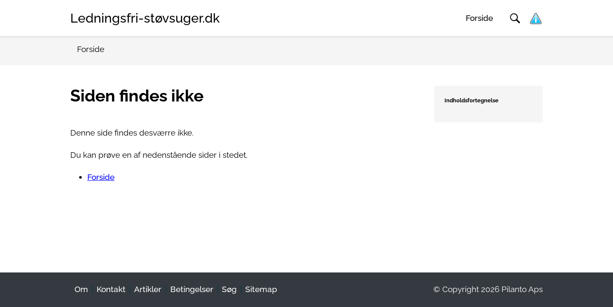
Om (81, 289)
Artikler (147, 289)
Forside (479, 18)
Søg (229, 289)
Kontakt (111, 289)
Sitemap (261, 289)
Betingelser (191, 289)
